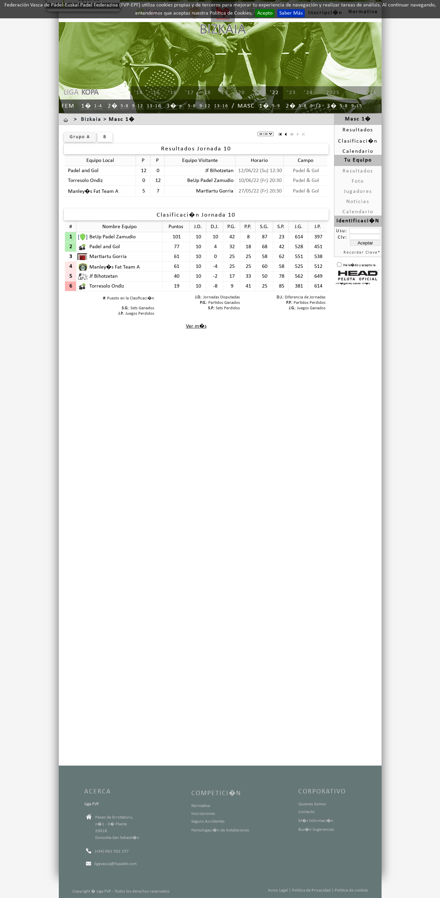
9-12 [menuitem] (137, 106)
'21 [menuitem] (257, 92)
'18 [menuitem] (206, 92)
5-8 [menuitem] (125, 106)
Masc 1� (122, 119)
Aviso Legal (278, 890)
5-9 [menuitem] (276, 106)
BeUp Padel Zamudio (210, 180)
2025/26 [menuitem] (365, 92)
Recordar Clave (361, 253)
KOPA (90, 93)
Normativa (200, 806)
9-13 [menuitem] (315, 106)
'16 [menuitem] (172, 92)
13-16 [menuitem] (154, 106)
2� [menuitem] (113, 106)
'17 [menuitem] (189, 92)
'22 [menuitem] (274, 92)
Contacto (306, 812)
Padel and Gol (83, 170)
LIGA (70, 93)
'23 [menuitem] (291, 92)
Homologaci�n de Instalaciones (220, 830)
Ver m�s (196, 326)
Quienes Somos (312, 804)
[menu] (247, 93)
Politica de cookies (351, 890)
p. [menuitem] (181, 106)
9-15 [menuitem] (357, 106)
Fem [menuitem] (67, 106)
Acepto (264, 13)
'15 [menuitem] (155, 92)
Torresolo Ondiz (85, 180)
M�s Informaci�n (315, 821)
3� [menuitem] (171, 106)
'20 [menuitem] (240, 92)
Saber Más (291, 13)
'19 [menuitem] (223, 92)
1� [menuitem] (86, 106)
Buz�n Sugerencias (316, 829)
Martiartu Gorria (214, 191)
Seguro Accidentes (208, 821)
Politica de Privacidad (311, 890)
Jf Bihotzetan (219, 170)
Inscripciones (203, 813)
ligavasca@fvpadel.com (115, 864)
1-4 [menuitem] (98, 106)
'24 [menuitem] (308, 92)
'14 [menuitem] (138, 92)
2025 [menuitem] (333, 92)
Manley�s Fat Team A (93, 191)
